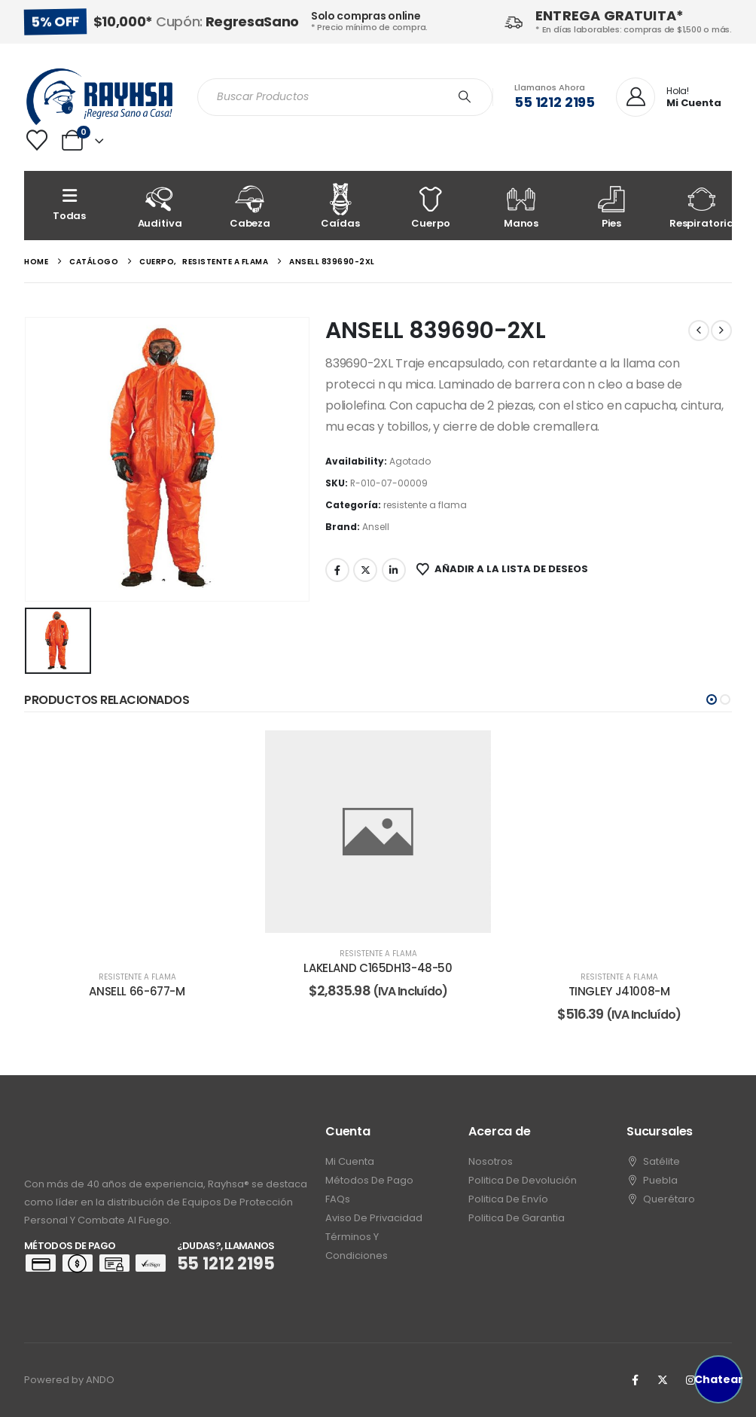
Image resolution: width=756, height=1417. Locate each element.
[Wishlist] (37, 140)
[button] (711, 699)
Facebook (337, 570)
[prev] (698, 330)
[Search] (464, 97)
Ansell (375, 526)
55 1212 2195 (554, 102)
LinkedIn (394, 570)
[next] (721, 330)
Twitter (365, 570)
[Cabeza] (250, 205)
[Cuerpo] (431, 205)
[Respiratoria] (702, 205)
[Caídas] (340, 205)
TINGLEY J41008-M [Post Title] (619, 991)
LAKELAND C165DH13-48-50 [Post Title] (377, 968)
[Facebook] (635, 1380)
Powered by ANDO (69, 1380)
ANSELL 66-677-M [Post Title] (136, 991)
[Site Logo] (99, 97)
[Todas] (69, 205)
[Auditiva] (159, 205)
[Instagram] (690, 1380)
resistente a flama (425, 504)
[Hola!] (668, 98)
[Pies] (611, 205)
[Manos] (521, 205)
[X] (663, 1380)
